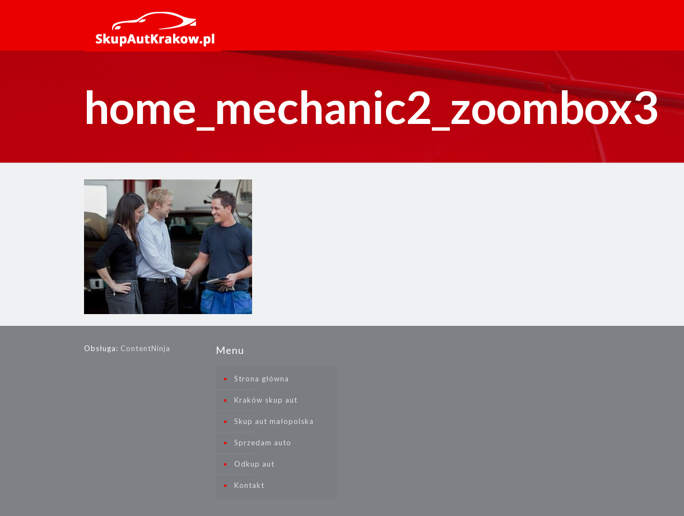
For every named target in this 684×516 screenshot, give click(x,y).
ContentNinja (145, 348)
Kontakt (249, 485)
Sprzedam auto (262, 442)
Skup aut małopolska (274, 421)
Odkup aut (254, 463)
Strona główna (261, 378)
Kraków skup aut (265, 399)
